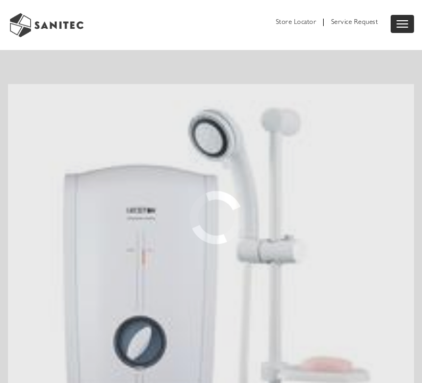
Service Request (354, 22)
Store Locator (296, 22)
